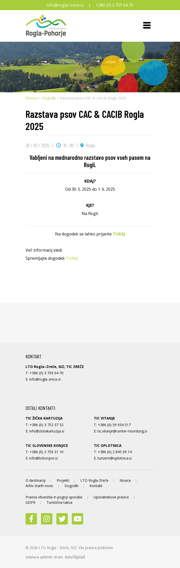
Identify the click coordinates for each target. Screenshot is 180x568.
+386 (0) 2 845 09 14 (115, 451)
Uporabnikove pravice (111, 497)
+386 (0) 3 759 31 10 (46, 451)
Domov (32, 98)
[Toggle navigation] (146, 26)
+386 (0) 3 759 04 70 (114, 5)
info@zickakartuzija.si (46, 431)
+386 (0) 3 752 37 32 (46, 424)
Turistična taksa (59, 502)
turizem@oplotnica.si (115, 458)
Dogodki (49, 98)
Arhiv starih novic (39, 485)
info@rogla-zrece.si (65, 5)
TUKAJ (119, 234)
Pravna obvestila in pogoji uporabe (54, 497)
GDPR (30, 502)
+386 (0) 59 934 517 (114, 424)
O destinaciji (36, 480)
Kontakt (95, 485)
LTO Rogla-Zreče (94, 480)
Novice (125, 480)
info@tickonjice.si (43, 458)
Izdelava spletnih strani (55, 557)
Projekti (63, 480)
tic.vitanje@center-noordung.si (122, 431)
